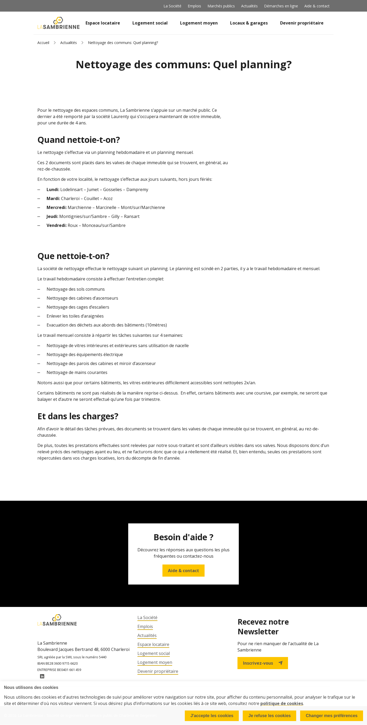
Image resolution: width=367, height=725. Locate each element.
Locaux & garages (249, 23)
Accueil (43, 42)
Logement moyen (199, 23)
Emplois (194, 5)
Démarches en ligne (281, 5)
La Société (172, 5)
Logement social (150, 23)
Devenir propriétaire (302, 23)
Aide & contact (317, 5)
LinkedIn (42, 677)
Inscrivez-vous (262, 663)
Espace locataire (103, 23)
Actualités (249, 5)
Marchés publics (221, 5)
